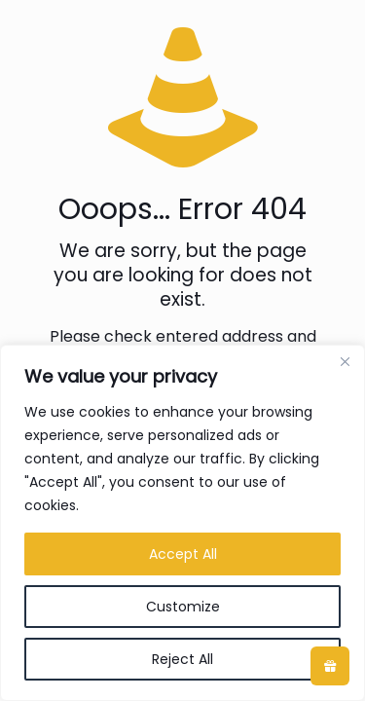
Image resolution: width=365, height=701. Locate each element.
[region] (182, 523)
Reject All (182, 659)
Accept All (183, 554)
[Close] (344, 361)
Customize (183, 606)
